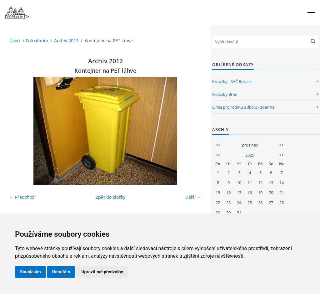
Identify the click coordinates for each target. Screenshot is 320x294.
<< (218, 145)
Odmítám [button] (61, 271)
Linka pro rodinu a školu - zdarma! (243, 107)
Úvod (14, 41)
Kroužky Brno (225, 94)
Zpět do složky (110, 197)
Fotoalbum (37, 41)
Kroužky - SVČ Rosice (231, 81)
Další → (193, 197)
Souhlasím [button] (30, 271)
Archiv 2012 (66, 41)
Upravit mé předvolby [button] (102, 271)
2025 (249, 155)
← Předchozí (22, 197)
